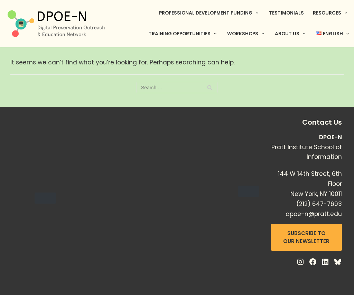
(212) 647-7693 (319, 204)
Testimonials (286, 13)
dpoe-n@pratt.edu (314, 214)
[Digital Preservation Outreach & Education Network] (57, 23)
